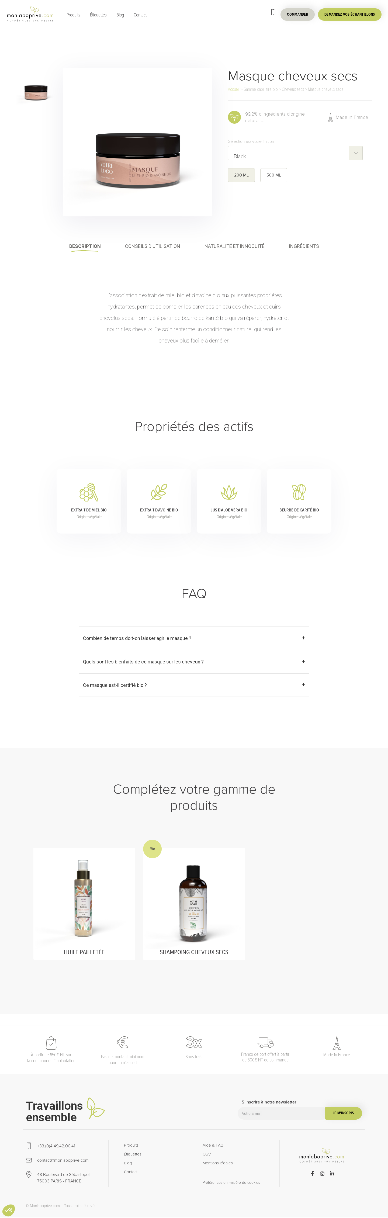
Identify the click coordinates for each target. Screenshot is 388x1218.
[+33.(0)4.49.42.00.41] (273, 12)
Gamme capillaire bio (261, 89)
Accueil (234, 89)
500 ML (273, 175)
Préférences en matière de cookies (231, 1182)
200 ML (241, 175)
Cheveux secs (293, 89)
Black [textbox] (240, 156)
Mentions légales (218, 1163)
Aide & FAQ (213, 1145)
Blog (120, 14)
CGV (207, 1154)
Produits (73, 14)
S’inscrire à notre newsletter (269, 1103)
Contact (140, 14)
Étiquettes (98, 14)
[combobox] (295, 153)
